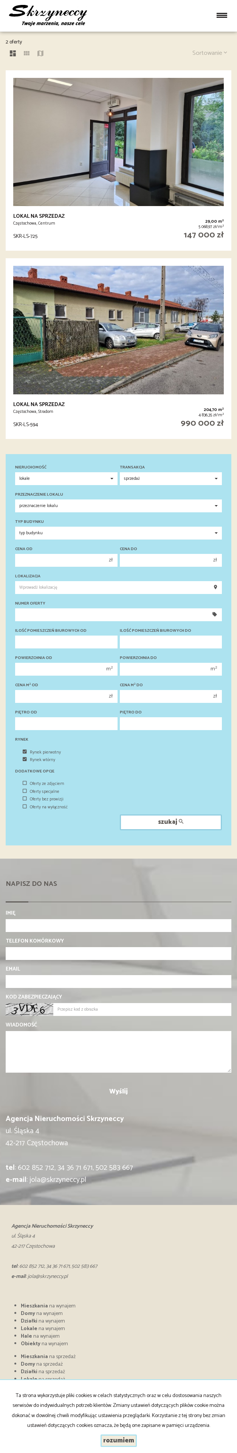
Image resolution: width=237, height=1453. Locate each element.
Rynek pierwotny (42, 752)
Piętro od (26, 712)
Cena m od (26, 685)
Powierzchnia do (138, 658)
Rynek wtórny (39, 760)
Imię (10, 913)
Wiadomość (21, 1025)
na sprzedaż (48, 1356)
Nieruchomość (30, 467)
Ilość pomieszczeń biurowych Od (51, 631)
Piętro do (131, 712)
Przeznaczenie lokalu (39, 495)
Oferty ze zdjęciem (43, 783)
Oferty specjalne (41, 791)
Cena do (128, 549)
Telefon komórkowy (35, 941)
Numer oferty (30, 603)
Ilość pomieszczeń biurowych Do (155, 631)
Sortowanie (209, 53)
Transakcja (132, 467)
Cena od (24, 549)
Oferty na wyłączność (45, 807)
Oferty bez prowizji (43, 799)
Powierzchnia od (33, 658)
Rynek (21, 740)
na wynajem (48, 1306)
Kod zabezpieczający (34, 997)
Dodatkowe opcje (34, 771)
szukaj (170, 822)
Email (13, 969)
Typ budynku (29, 522)
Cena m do (131, 685)
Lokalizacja (27, 576)
